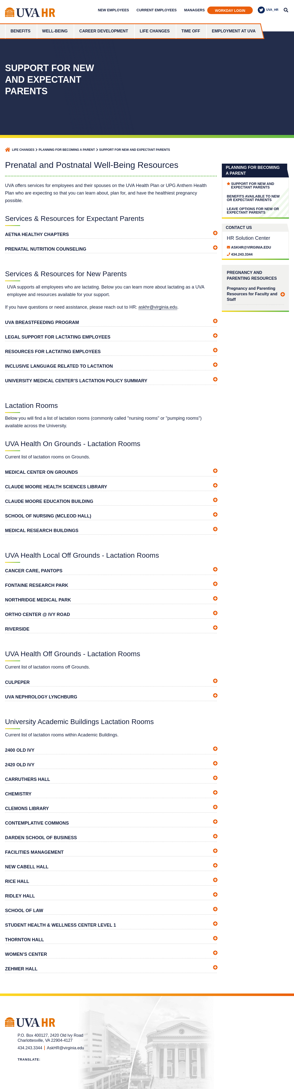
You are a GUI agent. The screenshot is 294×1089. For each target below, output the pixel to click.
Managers (194, 10)
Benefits (20, 31)
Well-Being (55, 31)
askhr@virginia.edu (157, 307)
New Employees (113, 10)
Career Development (103, 31)
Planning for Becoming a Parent (67, 150)
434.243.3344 (242, 254)
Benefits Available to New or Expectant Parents (253, 198)
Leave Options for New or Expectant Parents (253, 210)
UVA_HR (268, 10)
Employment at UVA (234, 31)
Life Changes (155, 31)
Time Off (190, 31)
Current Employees (157, 10)
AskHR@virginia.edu (251, 247)
